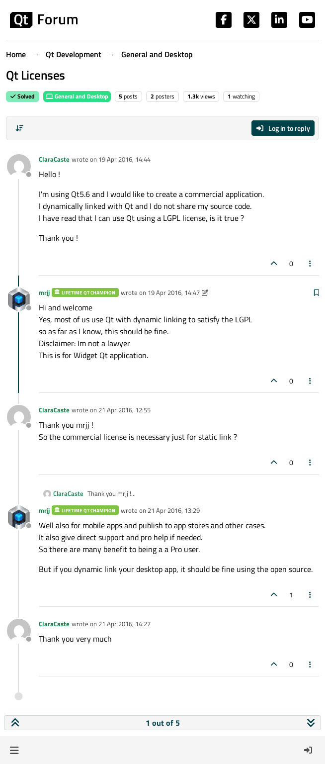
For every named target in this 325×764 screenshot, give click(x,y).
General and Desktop (77, 96)
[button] (14, 750)
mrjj (44, 292)
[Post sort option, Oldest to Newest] (19, 128)
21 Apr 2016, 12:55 (124, 410)
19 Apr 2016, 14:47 (174, 292)
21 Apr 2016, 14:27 (124, 624)
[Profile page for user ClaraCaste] (19, 166)
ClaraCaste (54, 159)
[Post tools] (311, 263)
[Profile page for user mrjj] (19, 299)
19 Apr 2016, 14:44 (124, 159)
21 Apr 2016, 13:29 (174, 510)
